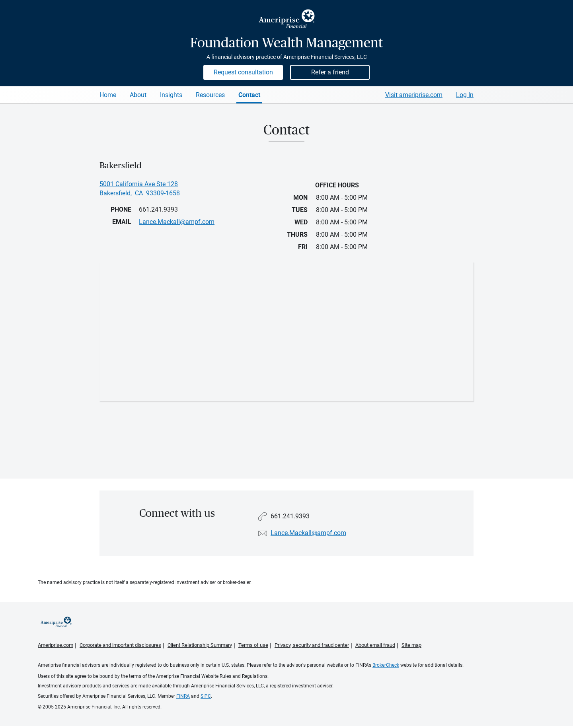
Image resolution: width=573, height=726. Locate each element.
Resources (210, 95)
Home (107, 95)
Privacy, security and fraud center (312, 645)
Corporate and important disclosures (120, 645)
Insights (171, 95)
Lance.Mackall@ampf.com (308, 533)
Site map (411, 645)
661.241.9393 (158, 209)
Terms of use (253, 645)
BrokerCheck (385, 665)
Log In (465, 95)
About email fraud (375, 645)
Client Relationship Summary (200, 645)
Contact (249, 95)
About (138, 95)
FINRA (183, 696)
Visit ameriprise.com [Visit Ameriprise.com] (413, 95)
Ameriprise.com (55, 645)
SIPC (206, 696)
